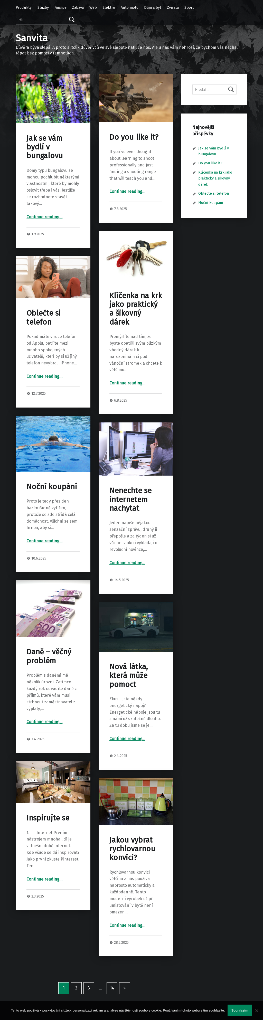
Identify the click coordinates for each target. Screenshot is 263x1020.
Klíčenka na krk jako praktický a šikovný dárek (135, 309)
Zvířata (173, 7)
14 (112, 988)
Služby (43, 7)
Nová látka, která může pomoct (128, 675)
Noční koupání (51, 486)
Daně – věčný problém (48, 656)
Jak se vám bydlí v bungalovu (44, 147)
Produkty (24, 7)
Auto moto (129, 7)
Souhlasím (239, 1010)
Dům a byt (152, 7)
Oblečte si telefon (43, 317)
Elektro (108, 7)
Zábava (78, 7)
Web (93, 7)
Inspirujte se (47, 818)
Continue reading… (44, 216)
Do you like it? (133, 137)
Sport (189, 7)
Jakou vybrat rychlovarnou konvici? (132, 849)
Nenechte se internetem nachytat (130, 499)
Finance (60, 7)
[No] (256, 1010)
